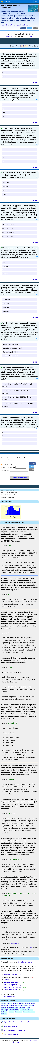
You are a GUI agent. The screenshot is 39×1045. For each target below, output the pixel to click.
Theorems (18, 1012)
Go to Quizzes (10, 1026)
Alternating (6, 311)
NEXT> (35, 83)
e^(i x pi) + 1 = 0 (7, 232)
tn (3, 105)
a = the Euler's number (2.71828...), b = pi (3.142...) (17, 385)
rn (3, 117)
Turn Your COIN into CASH (12, 975)
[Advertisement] (19, 41)
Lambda (5, 270)
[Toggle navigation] (35, 1)
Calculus (11, 1012)
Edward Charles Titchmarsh (12, 348)
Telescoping (6, 307)
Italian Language (12, 1008)
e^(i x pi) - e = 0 (7, 236)
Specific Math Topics (21, 1005)
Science (15, 1003)
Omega (5, 274)
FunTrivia (11, 1034)
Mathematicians (14, 1010)
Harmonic (5, 304)
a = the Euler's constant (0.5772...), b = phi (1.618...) (17, 398)
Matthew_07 (9, 36)
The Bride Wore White (11, 982)
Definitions (4, 1005)
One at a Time (14, 46)
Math (33, 1003)
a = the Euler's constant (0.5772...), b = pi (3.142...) (16, 391)
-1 (3, 157)
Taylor (4, 194)
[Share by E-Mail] (35, 28)
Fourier (5, 190)
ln (3, 109)
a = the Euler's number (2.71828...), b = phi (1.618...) (17, 404)
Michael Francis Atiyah (10, 352)
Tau (3, 262)
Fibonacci (5, 186)
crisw (30, 947)
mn (3, 113)
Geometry (22, 1008)
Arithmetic (6, 182)
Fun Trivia (6, 1)
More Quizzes (15, 1030)
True (4, 73)
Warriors (6, 980)
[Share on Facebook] (23, 28)
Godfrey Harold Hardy (10, 356)
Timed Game (33, 46)
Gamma (5, 266)
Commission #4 (9, 996)
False (4, 77)
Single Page (24, 46)
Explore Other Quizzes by (16, 1022)
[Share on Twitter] (29, 28)
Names (11, 1005)
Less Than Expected (10, 985)
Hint (37, 99)
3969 (31, 36)
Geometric (6, 300)
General (3, 1003)
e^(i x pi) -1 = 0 (7, 228)
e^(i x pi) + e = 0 (7, 225)
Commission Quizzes (25, 962)
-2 (3, 161)
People (9, 1003)
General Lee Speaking (10, 990)
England (27, 1003)
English (21, 1003)
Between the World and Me (12, 987)
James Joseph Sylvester (10, 344)
